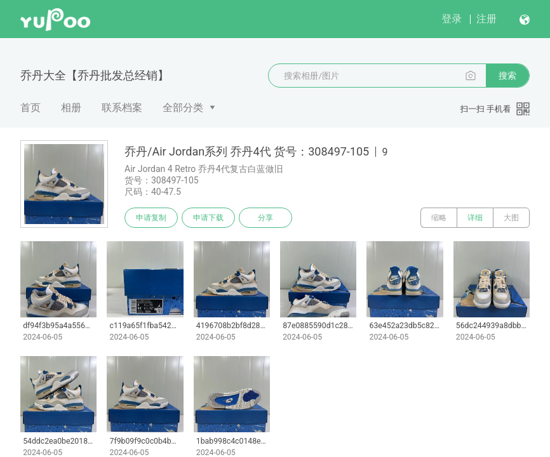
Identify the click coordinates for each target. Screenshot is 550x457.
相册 (71, 108)
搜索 (507, 75)
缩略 (438, 217)
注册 (486, 19)
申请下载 (208, 217)
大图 (511, 217)
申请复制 (151, 217)
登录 (451, 19)
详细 (475, 217)
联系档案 (122, 108)
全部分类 (183, 108)
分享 (265, 217)
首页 (30, 108)
